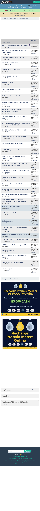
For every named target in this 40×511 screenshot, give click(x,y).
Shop (16, 7)
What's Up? (34, 6)
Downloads (11, 7)
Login (13, 6)
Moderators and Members (10, 76)
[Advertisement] (15, 29)
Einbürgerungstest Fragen (21, 464)
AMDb (14, 460)
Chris (8, 71)
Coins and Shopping (8, 250)
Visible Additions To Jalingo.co (11, 69)
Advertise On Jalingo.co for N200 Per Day (14, 57)
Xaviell (34, 53)
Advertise (29, 7)
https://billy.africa (20, 15)
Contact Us (25, 458)
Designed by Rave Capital (20, 456)
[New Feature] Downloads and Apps (13, 262)
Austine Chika (35, 210)
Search (27, 451)
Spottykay (34, 160)
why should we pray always (10, 62)
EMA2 (33, 252)
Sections (25, 6)
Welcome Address (7, 82)
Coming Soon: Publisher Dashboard (12, 96)
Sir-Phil (8, 106)
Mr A (8, 47)
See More (35, 390)
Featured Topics (7, 268)
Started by (9, 42)
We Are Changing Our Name (10, 213)
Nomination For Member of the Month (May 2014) (15, 234)
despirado (34, 237)
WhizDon (34, 230)
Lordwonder (35, 66)
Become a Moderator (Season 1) (11, 89)
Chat (20, 7)
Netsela (34, 272)
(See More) (4, 405)
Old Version (17, 458)
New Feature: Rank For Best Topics (12, 184)
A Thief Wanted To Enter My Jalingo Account (15, 189)
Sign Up (9, 6)
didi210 (9, 64)
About (21, 458)
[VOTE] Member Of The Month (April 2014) (15, 239)
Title (3, 42)
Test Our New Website (7, 221)
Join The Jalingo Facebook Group (12, 150)
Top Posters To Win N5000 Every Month (14, 136)
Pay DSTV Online (20, 460)
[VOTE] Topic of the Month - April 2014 (14, 245)
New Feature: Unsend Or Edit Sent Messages (15, 194)
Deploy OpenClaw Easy (17, 462)
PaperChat (26, 460)
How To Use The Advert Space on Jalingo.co (15, 45)
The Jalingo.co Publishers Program (11, 206)
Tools (24, 7)
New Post (19, 6)
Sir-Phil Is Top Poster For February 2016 (14, 130)
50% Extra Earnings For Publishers (12, 143)
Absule (34, 48)
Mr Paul (34, 167)
